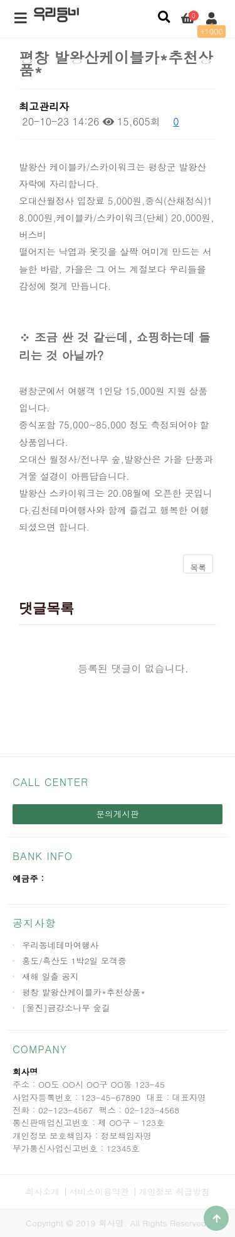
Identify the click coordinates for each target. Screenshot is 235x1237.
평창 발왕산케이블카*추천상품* (83, 992)
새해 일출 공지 (50, 976)
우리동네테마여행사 (60, 945)
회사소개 (43, 1191)
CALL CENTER (50, 782)
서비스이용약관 (98, 1191)
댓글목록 (46, 608)
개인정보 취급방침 (173, 1191)
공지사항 (34, 923)
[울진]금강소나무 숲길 (66, 1008)
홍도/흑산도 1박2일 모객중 (74, 961)
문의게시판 (118, 814)
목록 (198, 567)
